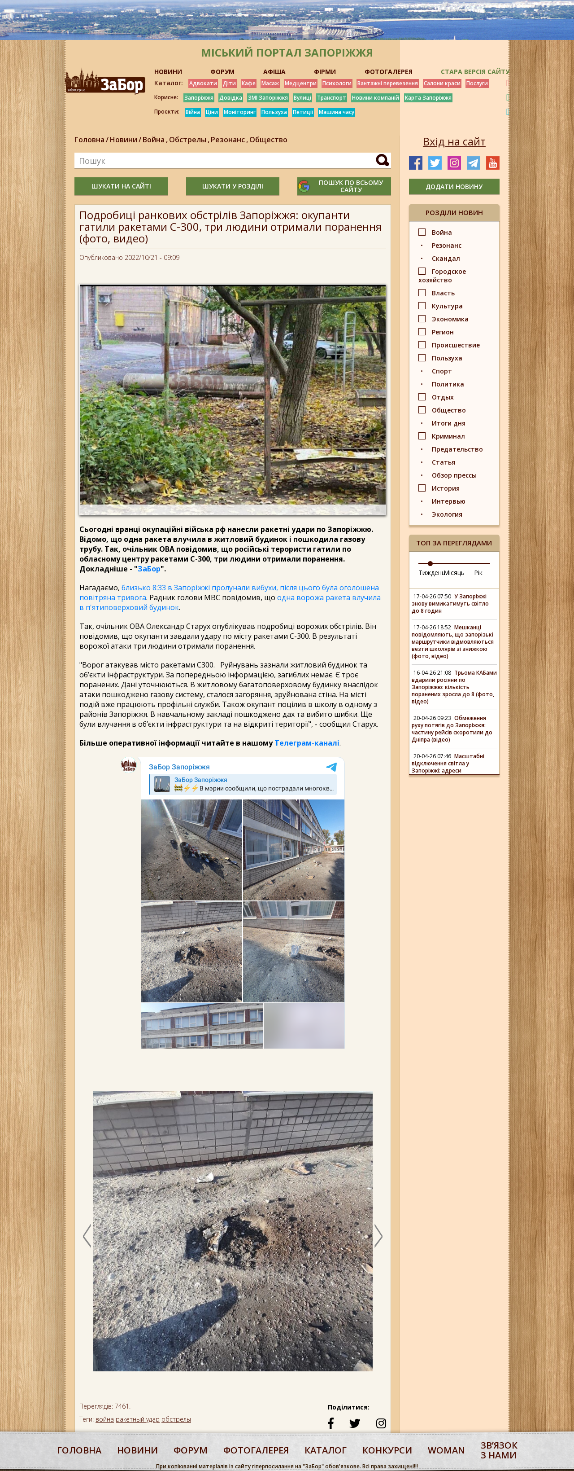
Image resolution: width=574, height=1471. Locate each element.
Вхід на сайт (454, 141)
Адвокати (203, 83)
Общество (268, 140)
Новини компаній (375, 97)
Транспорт (331, 97)
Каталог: (168, 83)
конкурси (387, 1450)
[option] (233, 1235)
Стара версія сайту (475, 71)
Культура (447, 306)
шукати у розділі (232, 186)
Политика (448, 384)
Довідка (230, 97)
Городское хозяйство (442, 275)
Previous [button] (87, 1236)
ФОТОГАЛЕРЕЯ (389, 71)
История (446, 488)
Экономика (450, 319)
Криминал (448, 436)
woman (446, 1450)
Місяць (454, 572)
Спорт (442, 371)
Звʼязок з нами (499, 1450)
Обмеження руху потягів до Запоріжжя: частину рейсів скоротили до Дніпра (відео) (452, 728)
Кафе (249, 83)
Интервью (448, 501)
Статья (443, 462)
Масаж (270, 83)
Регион (443, 332)
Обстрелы (190, 140)
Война (156, 140)
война (105, 1419)
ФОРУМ (222, 71)
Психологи (337, 83)
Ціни (212, 112)
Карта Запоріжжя (428, 97)
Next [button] (378, 1236)
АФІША (274, 71)
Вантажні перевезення (387, 83)
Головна (89, 140)
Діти (229, 83)
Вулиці (302, 97)
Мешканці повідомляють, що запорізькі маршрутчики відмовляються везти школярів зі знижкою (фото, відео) (453, 642)
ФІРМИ (325, 71)
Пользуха (274, 112)
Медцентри (301, 83)
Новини (123, 140)
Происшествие (456, 345)
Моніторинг (240, 112)
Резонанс (230, 140)
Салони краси (442, 83)
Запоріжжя (198, 97)
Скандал (446, 258)
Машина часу (336, 112)
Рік (478, 572)
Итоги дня (448, 423)
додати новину (454, 186)
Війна (193, 112)
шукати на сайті (121, 186)
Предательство (457, 449)
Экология (447, 514)
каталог (325, 1450)
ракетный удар (138, 1419)
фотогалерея (256, 1450)
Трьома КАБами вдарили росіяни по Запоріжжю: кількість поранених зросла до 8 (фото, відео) (454, 687)
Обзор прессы (454, 475)
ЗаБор (149, 569)
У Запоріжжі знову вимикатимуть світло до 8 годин (450, 604)
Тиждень (431, 572)
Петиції (303, 112)
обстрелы (176, 1419)
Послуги (477, 83)
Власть (443, 293)
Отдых (443, 397)
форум (191, 1450)
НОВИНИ (168, 71)
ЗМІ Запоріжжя (268, 97)
